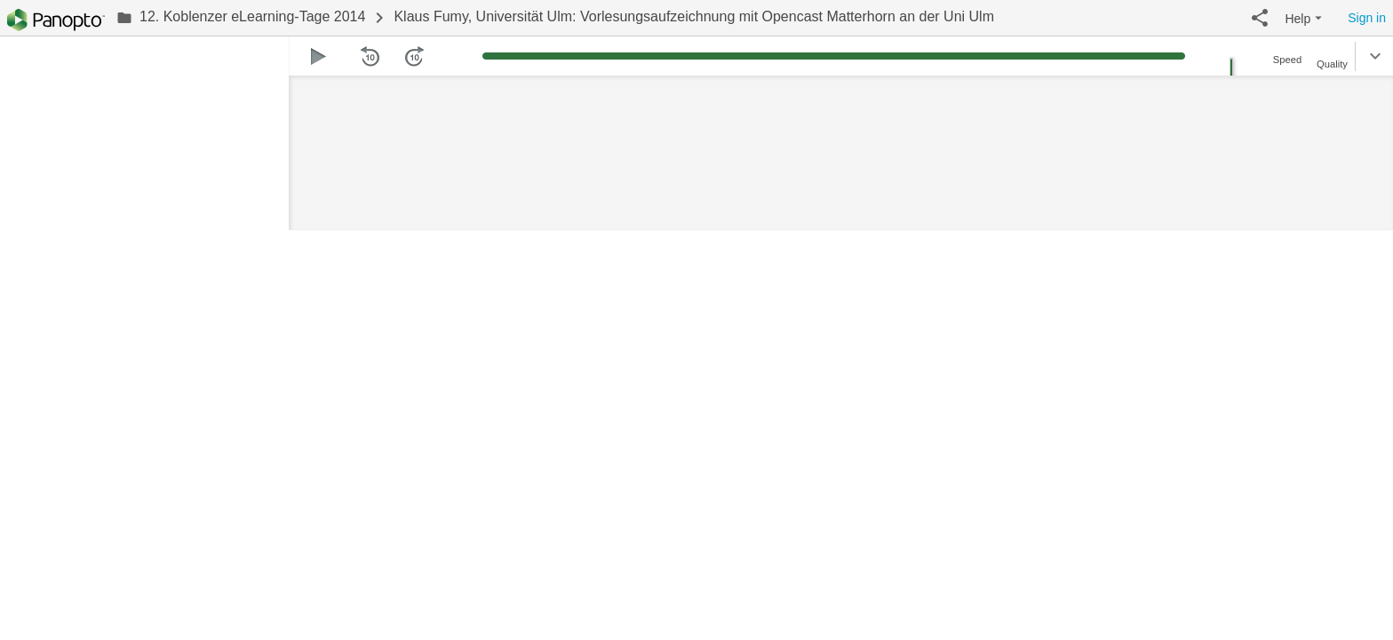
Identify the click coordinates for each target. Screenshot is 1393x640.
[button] (1260, 18)
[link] (240, 18)
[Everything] (56, 20)
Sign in (1367, 18)
